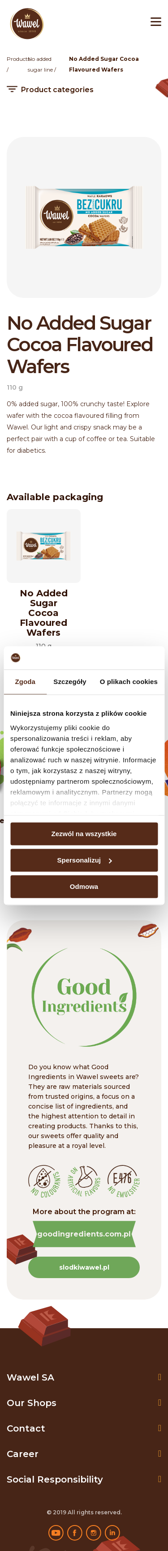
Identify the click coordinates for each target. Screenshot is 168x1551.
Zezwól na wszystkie (84, 833)
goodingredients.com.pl (84, 1234)
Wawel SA (30, 1377)
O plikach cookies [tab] (129, 681)
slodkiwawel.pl (84, 1267)
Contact (26, 1428)
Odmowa (84, 886)
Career (23, 1454)
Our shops (31, 1403)
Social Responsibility (55, 1479)
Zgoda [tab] (25, 681)
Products (18, 58)
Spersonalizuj (84, 860)
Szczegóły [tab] (69, 681)
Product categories (57, 90)
